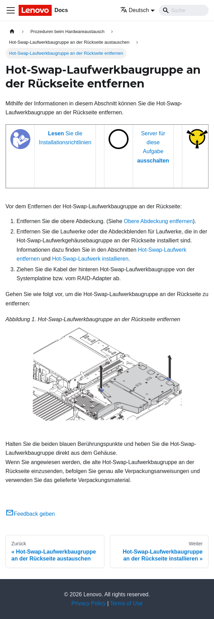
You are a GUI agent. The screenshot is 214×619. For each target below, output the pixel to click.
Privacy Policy (88, 603)
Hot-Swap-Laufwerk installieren (90, 259)
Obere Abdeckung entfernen (158, 221)
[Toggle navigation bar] (11, 10)
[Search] (183, 10)
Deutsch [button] (134, 10)
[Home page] (12, 31)
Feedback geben (30, 514)
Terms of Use (126, 603)
